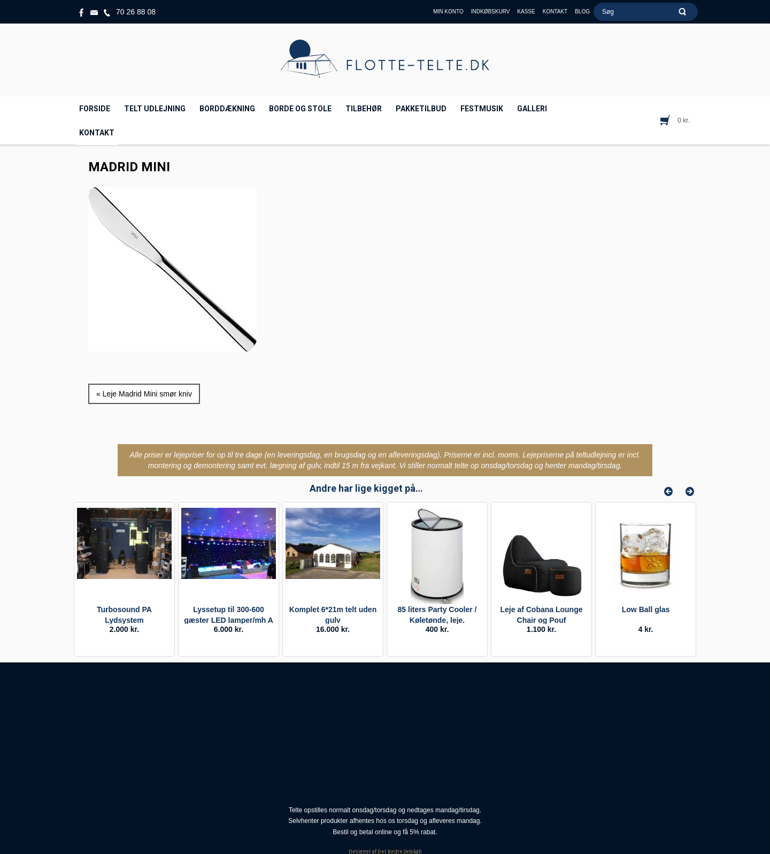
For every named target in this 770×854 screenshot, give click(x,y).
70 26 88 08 (136, 11)
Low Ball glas (645, 609)
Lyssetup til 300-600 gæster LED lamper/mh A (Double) (228, 620)
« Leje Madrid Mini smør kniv (144, 394)
